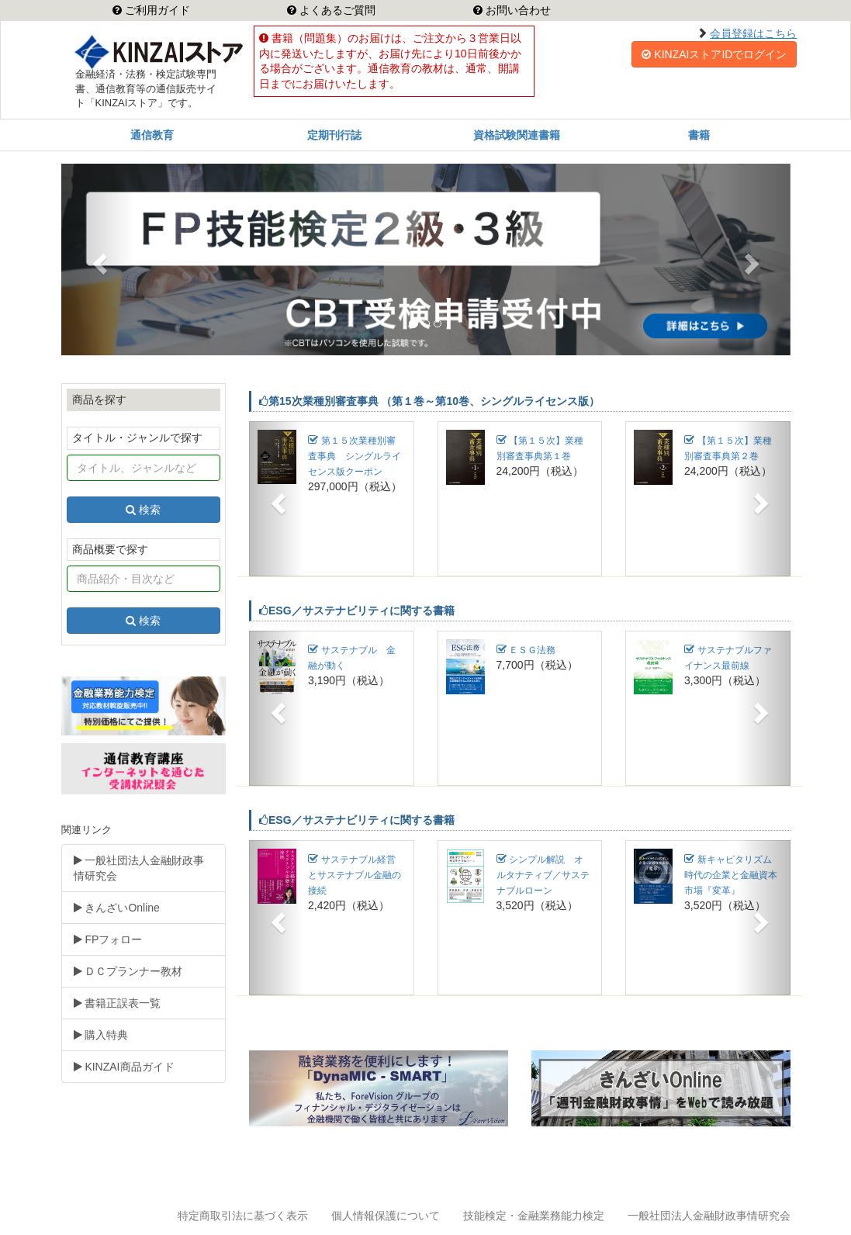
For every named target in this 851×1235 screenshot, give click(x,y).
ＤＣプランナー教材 (128, 971)
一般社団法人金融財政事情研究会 (139, 868)
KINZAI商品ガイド (124, 1066)
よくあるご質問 (335, 10)
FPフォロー (108, 939)
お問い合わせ (517, 10)
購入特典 (101, 1035)
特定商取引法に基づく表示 (243, 1215)
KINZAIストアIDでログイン (714, 54)
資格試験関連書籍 (516, 135)
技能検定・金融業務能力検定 (533, 1215)
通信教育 (152, 135)
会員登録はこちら (753, 33)
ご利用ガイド (156, 10)
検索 (143, 509)
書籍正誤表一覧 (117, 1003)
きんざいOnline (117, 907)
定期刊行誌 (334, 135)
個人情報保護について (385, 1215)
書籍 (699, 135)
